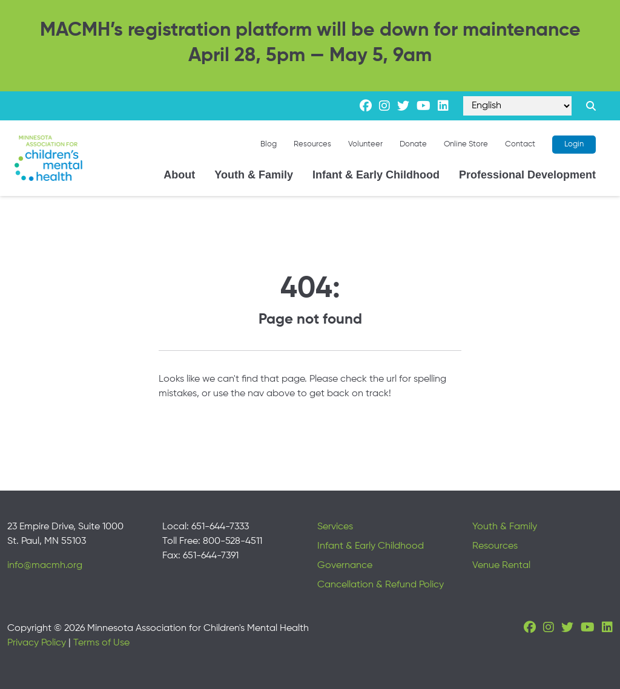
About (179, 175)
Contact (520, 144)
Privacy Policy (36, 643)
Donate (413, 144)
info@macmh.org (44, 565)
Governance (344, 565)
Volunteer (365, 144)
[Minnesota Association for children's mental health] (48, 158)
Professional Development (527, 175)
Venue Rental (501, 565)
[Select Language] (517, 106)
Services (335, 527)
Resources (312, 144)
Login (574, 144)
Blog (268, 144)
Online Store (466, 144)
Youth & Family (253, 175)
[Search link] (591, 106)
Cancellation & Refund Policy (380, 585)
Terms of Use (101, 643)
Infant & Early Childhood (376, 175)
